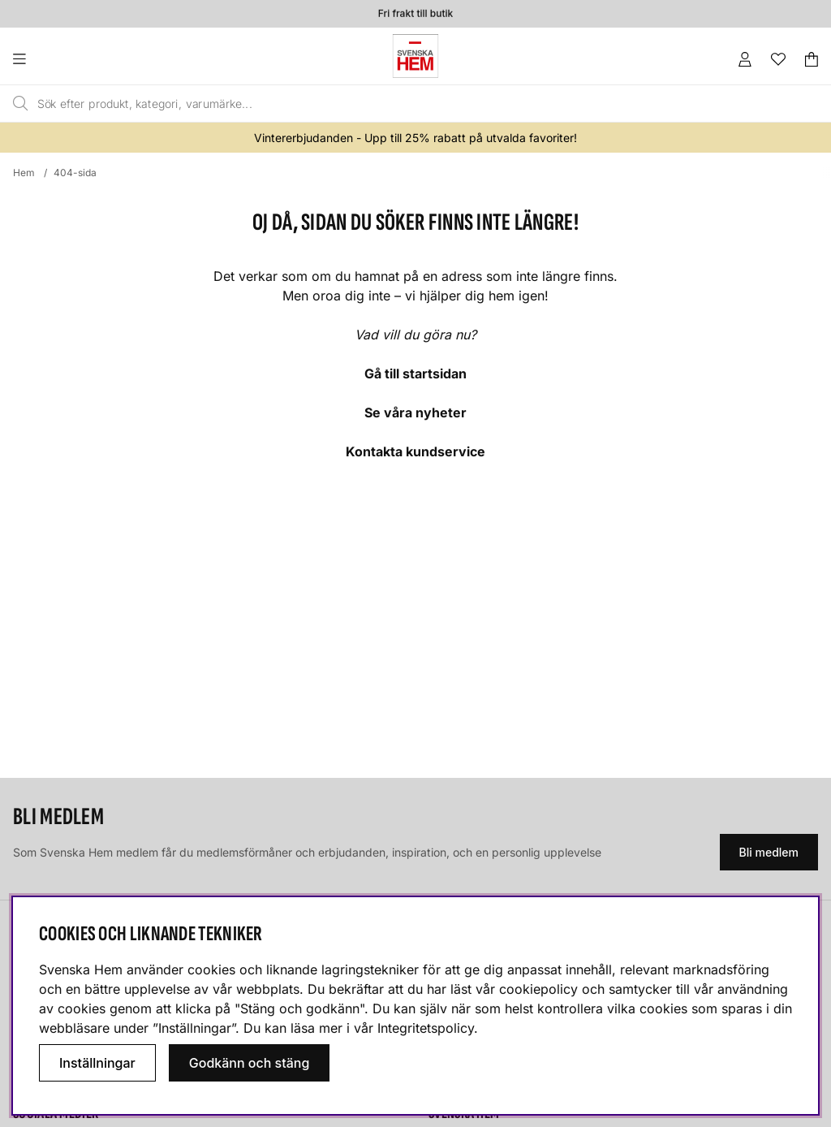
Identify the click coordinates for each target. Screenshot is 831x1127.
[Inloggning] (745, 59)
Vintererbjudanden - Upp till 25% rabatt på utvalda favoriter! (415, 138)
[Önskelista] (778, 59)
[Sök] (365, 103)
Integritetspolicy (425, 1028)
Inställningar (97, 1063)
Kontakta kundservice (415, 451)
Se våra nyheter (415, 412)
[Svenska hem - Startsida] (415, 56)
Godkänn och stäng (249, 1063)
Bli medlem (769, 852)
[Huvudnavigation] (52, 59)
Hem (24, 172)
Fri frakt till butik (415, 13)
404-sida (75, 172)
